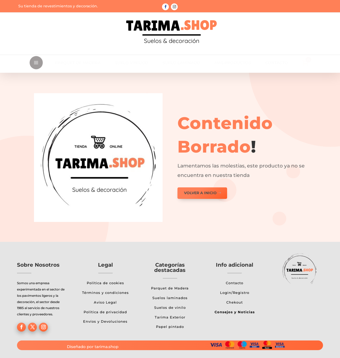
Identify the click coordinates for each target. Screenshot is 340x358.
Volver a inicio (200, 193)
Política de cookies (105, 283)
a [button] (36, 62)
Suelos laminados (170, 298)
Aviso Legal (105, 302)
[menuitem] (78, 63)
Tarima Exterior (170, 317)
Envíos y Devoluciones (105, 321)
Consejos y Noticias (235, 312)
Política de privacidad (105, 312)
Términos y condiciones (105, 292)
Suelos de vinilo (170, 307)
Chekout (234, 302)
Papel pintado (170, 327)
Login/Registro (234, 292)
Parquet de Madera (170, 288)
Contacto (234, 283)
